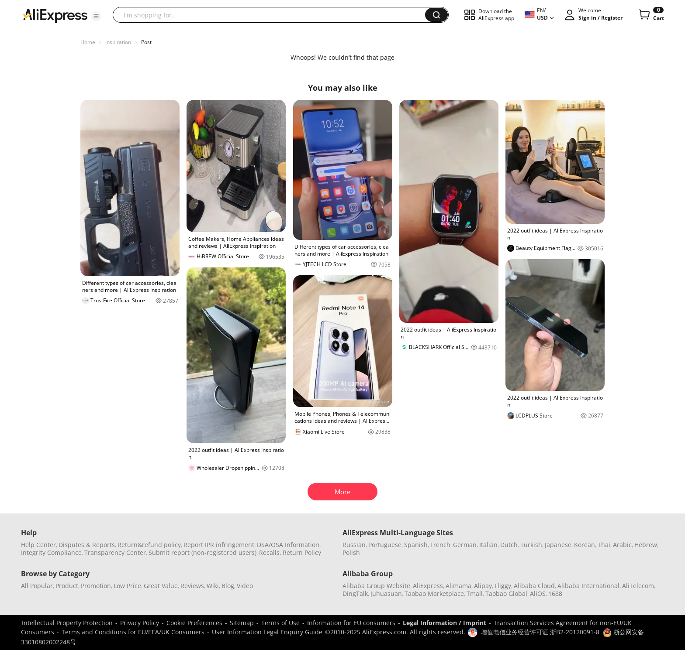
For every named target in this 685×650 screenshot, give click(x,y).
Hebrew (645, 545)
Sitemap (242, 623)
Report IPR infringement (218, 545)
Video (245, 586)
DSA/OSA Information (288, 545)
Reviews (192, 586)
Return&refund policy (149, 545)
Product (66, 586)
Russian (354, 545)
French (440, 545)
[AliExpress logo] (55, 15)
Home (87, 42)
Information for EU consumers (351, 623)
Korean (584, 545)
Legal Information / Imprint (444, 623)
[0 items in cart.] (650, 15)
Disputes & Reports (87, 545)
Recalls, (270, 552)
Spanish (416, 545)
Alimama (458, 586)
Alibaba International (588, 586)
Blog (227, 586)
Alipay (483, 586)
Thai (604, 545)
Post (146, 42)
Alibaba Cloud (534, 586)
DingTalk (355, 593)
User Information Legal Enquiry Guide (267, 632)
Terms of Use (280, 623)
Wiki (213, 586)
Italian (488, 545)
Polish (351, 552)
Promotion (96, 586)
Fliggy (503, 586)
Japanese (558, 545)
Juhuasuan (386, 593)
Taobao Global (506, 593)
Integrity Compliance (51, 552)
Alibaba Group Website (376, 586)
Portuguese (384, 545)
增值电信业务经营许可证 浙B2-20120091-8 (540, 632)
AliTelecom (638, 586)
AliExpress (428, 586)
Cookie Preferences (194, 623)
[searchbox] (272, 14)
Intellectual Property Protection (67, 623)
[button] (96, 16)
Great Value (161, 586)
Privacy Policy (139, 623)
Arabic (622, 545)
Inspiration (118, 42)
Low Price (127, 586)
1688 (555, 593)
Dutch (509, 545)
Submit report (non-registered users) (202, 552)
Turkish (531, 545)
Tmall (475, 593)
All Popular (37, 586)
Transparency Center (115, 552)
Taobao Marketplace (434, 593)
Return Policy (302, 552)
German (465, 545)
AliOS (538, 593)
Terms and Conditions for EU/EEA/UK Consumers (133, 632)
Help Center (38, 545)
